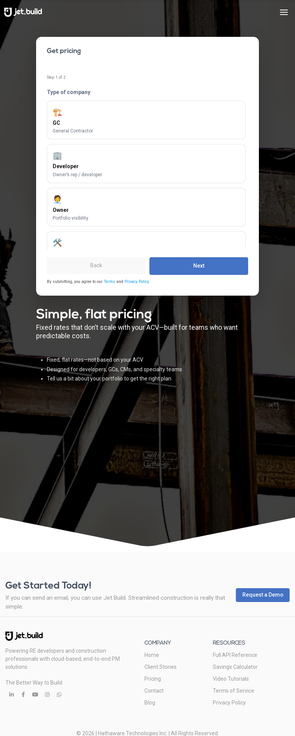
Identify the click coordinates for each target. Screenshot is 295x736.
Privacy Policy (136, 281)
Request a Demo (262, 595)
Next (198, 266)
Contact (154, 691)
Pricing (152, 679)
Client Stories (160, 667)
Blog (149, 703)
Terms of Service (233, 691)
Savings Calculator (235, 667)
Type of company (68, 92)
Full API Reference (235, 655)
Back (96, 265)
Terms (109, 281)
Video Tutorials (231, 679)
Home (151, 655)
